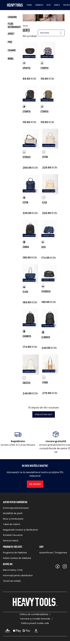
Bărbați (39, 5)
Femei (29, 5)
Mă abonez (35, 484)
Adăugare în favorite (35, 145)
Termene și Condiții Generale (35, 619)
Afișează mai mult (43, 414)
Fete (49, 5)
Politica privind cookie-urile (35, 623)
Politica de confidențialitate (34, 614)
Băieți (57, 5)
